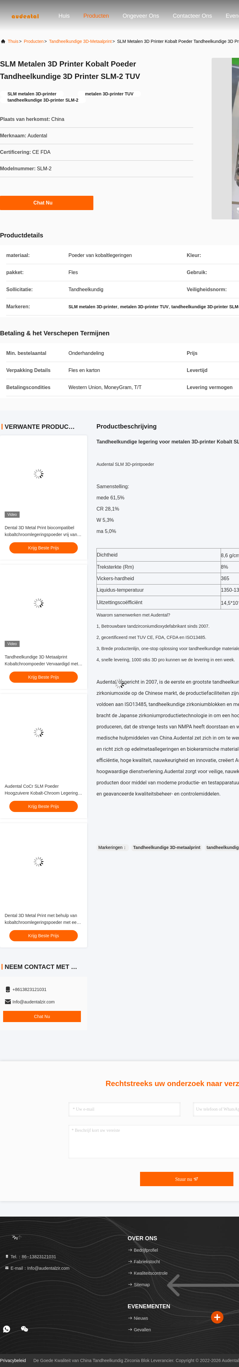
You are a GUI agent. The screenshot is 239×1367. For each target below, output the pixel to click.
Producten (96, 16)
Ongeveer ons (141, 16)
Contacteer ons (192, 16)
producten (34, 41)
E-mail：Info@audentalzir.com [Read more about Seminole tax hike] (36, 1268)
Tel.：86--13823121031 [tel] (30, 1256)
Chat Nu (46, 203)
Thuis (13, 41)
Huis (64, 16)
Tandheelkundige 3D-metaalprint (80, 41)
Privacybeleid (13, 1360)
